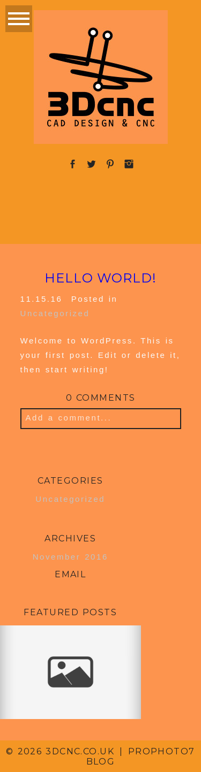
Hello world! (100, 278)
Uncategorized (55, 313)
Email (70, 574)
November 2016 (70, 556)
